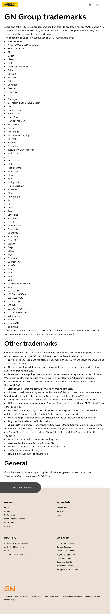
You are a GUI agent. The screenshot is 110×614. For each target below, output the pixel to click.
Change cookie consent (51, 596)
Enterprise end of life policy (68, 569)
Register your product (66, 554)
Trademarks (8, 596)
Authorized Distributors (14, 547)
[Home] (7, 487)
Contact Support (64, 547)
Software (61, 511)
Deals (6, 551)
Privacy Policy (9, 600)
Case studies (9, 526)
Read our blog (10, 522)
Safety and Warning (22, 596)
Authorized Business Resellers (16, 543)
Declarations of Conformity (72, 596)
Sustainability (10, 515)
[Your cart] (97, 4)
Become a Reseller (65, 562)
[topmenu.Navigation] (105, 4)
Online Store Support (66, 551)
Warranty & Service (65, 566)
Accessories (61, 515)
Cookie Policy (36, 596)
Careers (7, 511)
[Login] (90, 4)
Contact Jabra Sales (65, 543)
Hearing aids (62, 507)
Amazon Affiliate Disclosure (16, 554)
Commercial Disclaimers (92, 596)
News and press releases (14, 519)
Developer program (65, 558)
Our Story (8, 507)
